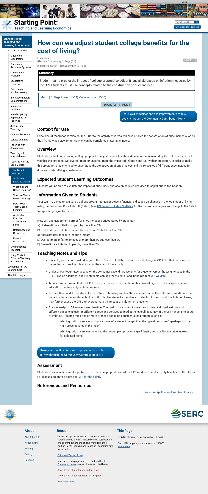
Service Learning (19, 139)
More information (65, 481)
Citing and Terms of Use (70, 455)
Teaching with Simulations (17, 146)
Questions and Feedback (187, 27)
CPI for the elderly (90, 377)
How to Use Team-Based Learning (20, 206)
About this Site (32, 437)
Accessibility (31, 442)
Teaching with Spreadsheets (17, 155)
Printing (29, 448)
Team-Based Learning (17, 172)
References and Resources (21, 232)
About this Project (17, 275)
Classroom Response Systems (20, 66)
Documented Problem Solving (18, 91)
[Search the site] (184, 22)
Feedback (30, 460)
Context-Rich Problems (17, 74)
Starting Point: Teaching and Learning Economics (16, 42)
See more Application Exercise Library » (168, 392)
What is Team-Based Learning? (22, 188)
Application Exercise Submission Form (19, 220)
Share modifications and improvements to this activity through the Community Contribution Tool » (154, 116)
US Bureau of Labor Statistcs (115, 206)
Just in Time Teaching (17, 128)
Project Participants (19, 240)
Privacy (28, 454)
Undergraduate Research (18, 248)
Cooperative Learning (16, 82)
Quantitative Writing (20, 134)
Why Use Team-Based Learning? (22, 197)
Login (184, 2)
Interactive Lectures (16, 108)
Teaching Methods (17, 50)
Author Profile (190, 60)
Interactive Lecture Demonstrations (20, 99)
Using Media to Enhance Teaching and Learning (20, 258)
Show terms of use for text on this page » (79, 470)
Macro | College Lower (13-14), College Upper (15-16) (116, 101)
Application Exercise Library (21, 180)
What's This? (124, 446)
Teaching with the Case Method (19, 163)
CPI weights (158, 276)
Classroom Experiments (17, 57)
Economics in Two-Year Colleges (18, 268)
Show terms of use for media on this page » (80, 475)
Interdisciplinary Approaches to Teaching (18, 117)
